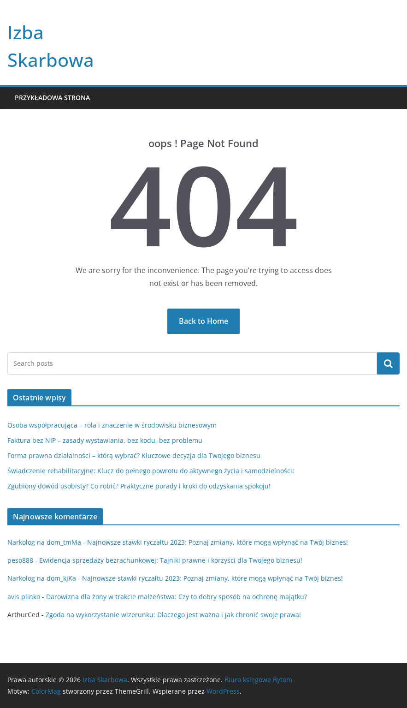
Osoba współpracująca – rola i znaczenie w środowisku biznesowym (112, 425)
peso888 (20, 560)
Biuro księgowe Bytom (258, 679)
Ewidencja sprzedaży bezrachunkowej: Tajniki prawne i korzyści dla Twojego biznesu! (170, 560)
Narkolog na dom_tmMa (44, 542)
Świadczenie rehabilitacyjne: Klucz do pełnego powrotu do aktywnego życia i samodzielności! (150, 470)
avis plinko (23, 596)
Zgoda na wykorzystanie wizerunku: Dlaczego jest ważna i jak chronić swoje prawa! (173, 614)
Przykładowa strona (52, 97)
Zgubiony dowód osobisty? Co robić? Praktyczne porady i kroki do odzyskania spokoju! (139, 486)
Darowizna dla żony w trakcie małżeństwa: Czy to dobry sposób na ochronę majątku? (176, 596)
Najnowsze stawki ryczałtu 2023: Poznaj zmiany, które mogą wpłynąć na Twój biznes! (217, 542)
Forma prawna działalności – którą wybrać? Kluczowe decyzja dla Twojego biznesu (133, 455)
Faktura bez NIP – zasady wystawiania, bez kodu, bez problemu (104, 440)
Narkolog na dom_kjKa (41, 578)
